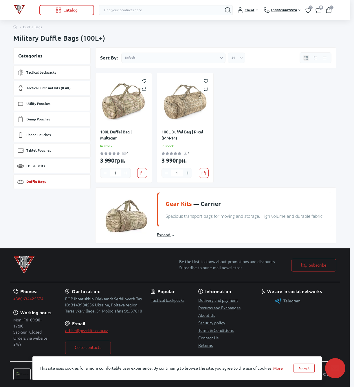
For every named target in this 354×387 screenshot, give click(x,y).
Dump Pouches (33, 119)
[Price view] (325, 58)
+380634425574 (28, 299)
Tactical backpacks (36, 72)
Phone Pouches (34, 134)
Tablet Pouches (34, 150)
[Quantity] (115, 173)
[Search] (228, 10)
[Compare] (144, 88)
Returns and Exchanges (219, 308)
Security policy (211, 323)
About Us (206, 315)
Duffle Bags (31, 181)
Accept (304, 368)
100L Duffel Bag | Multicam (116, 135)
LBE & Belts (31, 166)
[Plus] (126, 173)
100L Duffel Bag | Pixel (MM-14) (182, 135)
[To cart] (142, 173)
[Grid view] (306, 58)
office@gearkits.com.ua (86, 330)
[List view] (315, 58)
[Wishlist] (144, 80)
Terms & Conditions (216, 330)
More (278, 368)
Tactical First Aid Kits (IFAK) (44, 88)
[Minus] (105, 173)
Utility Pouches (33, 103)
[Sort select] (173, 58)
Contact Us (208, 338)
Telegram (287, 301)
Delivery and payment (218, 300)
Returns (205, 345)
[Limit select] (236, 58)
